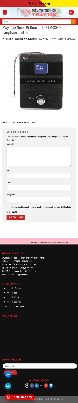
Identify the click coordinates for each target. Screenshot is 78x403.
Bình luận (11, 144)
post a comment (32, 122)
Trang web (11, 194)
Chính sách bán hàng (12, 288)
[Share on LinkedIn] (51, 385)
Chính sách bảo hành (12, 293)
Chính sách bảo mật (12, 302)
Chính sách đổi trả (11, 297)
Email (9, 183)
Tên (8, 171)
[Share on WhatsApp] (27, 385)
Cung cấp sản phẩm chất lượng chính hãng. (27, 258)
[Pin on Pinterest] (46, 385)
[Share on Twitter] (37, 385)
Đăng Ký (32, 3)
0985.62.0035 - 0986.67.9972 (20, 261)
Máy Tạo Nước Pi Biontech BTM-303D (59, 39)
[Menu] (5, 12)
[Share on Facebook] (32, 385)
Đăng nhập (44, 3)
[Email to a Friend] (41, 385)
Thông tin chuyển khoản (14, 306)
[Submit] (73, 21)
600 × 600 (38, 39)
